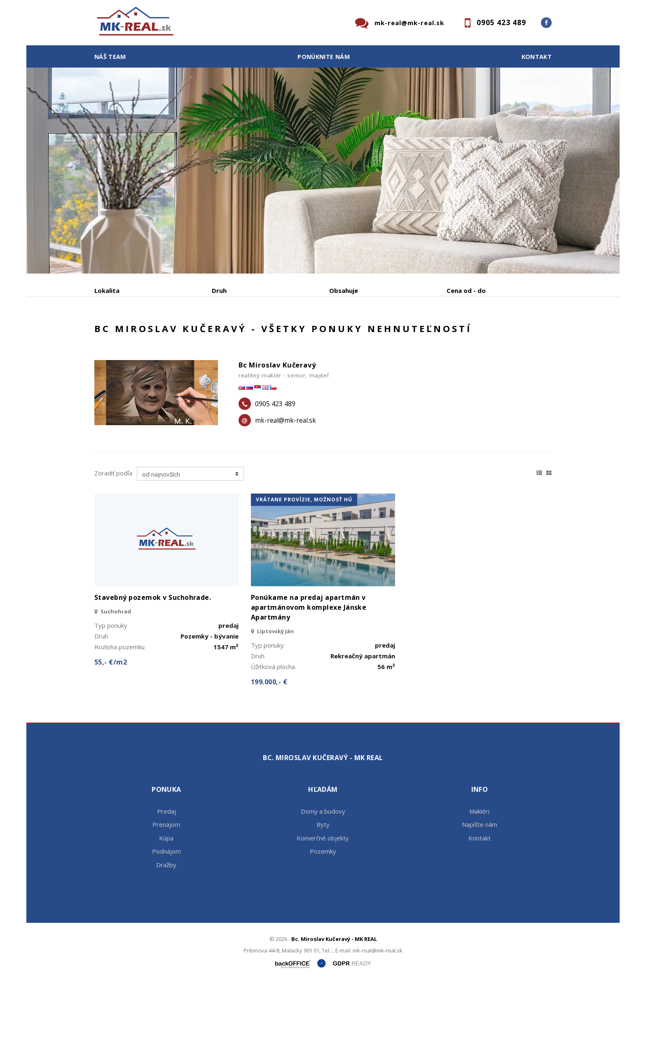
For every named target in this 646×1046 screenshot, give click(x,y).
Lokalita (106, 290)
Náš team (110, 57)
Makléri (479, 874)
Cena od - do (466, 290)
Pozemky (323, 914)
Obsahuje (343, 290)
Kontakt (537, 57)
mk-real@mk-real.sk (409, 23)
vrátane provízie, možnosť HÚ (304, 562)
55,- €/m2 (110, 725)
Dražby (166, 927)
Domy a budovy (323, 874)
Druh (219, 290)
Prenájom (170, 333)
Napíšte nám (479, 887)
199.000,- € (269, 744)
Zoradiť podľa (113, 535)
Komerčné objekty (323, 900)
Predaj (120, 333)
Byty (323, 887)
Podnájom (267, 333)
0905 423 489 (501, 22)
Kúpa (218, 333)
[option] (323, 171)
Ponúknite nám (323, 57)
